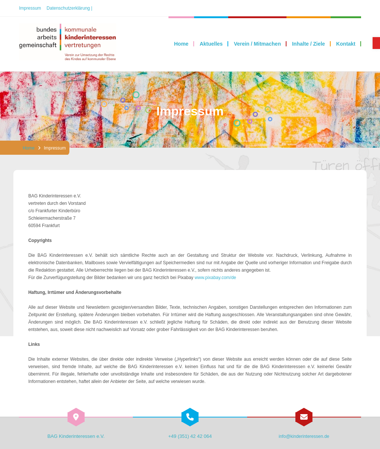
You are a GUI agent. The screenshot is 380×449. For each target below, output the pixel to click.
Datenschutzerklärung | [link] (69, 8)
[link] (376, 43)
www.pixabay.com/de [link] (215, 277)
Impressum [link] (30, 8)
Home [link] (29, 148)
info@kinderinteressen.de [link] (304, 436)
